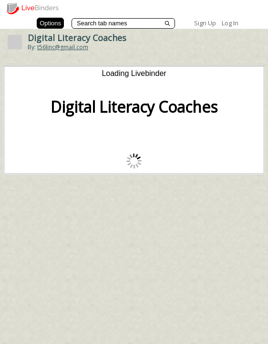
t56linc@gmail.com (62, 47)
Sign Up (205, 23)
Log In (230, 23)
